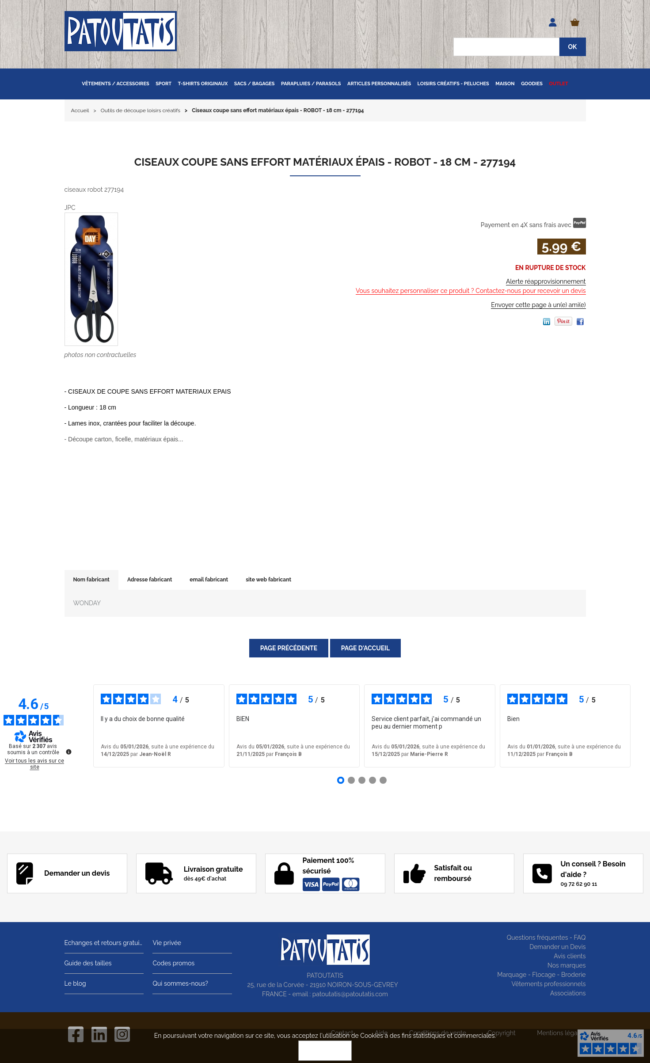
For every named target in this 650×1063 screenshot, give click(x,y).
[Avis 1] (340, 780)
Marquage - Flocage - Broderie (541, 974)
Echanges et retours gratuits (104, 942)
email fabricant (209, 580)
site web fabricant (268, 580)
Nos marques (566, 965)
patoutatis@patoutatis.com (350, 994)
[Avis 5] (383, 780)
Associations (568, 993)
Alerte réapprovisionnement (545, 281)
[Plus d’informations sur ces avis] (68, 751)
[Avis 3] (361, 780)
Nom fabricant (91, 580)
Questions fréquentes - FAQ (546, 937)
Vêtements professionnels (549, 983)
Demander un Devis (557, 946)
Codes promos (173, 963)
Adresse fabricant (149, 580)
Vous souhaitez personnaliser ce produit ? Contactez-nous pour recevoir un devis (471, 290)
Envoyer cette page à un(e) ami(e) (538, 304)
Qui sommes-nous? (180, 983)
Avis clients (569, 956)
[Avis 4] (372, 780)
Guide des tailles (88, 963)
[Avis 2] (351, 780)
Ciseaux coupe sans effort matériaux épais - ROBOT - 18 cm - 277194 (325, 162)
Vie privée (166, 942)
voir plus (460, 726)
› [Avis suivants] (643, 726)
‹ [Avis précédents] (80, 726)
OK (325, 1050)
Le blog (75, 983)
